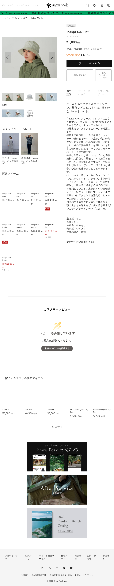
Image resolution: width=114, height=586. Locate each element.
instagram (42, 567)
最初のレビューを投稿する (57, 348)
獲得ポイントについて (93, 49)
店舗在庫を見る (79, 75)
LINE (64, 567)
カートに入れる (91, 63)
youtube (71, 567)
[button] (52, 57)
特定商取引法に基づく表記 (61, 575)
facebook (57, 567)
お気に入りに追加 (105, 75)
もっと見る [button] (57, 427)
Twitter (50, 567)
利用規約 (24, 575)
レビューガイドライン (84, 575)
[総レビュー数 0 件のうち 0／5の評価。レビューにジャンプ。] (79, 55)
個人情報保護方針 (38, 575)
